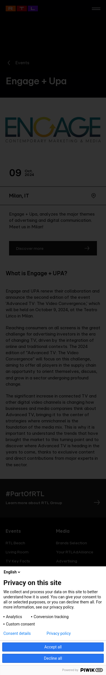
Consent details (17, 633)
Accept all (53, 647)
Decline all (53, 658)
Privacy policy (59, 633)
